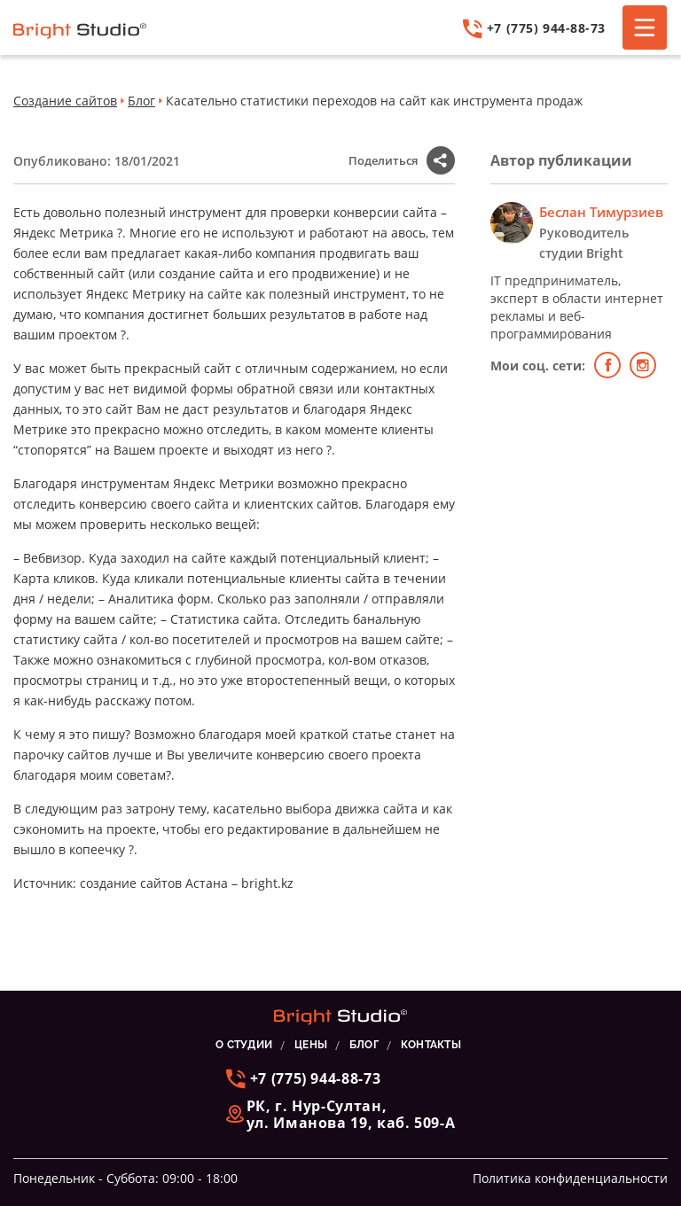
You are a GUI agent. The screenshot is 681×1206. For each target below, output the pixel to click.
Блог (141, 100)
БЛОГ (364, 1045)
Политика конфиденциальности (570, 1178)
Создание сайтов (65, 100)
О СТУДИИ (243, 1045)
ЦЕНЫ (310, 1045)
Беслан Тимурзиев (601, 212)
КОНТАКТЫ (431, 1045)
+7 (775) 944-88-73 (534, 29)
